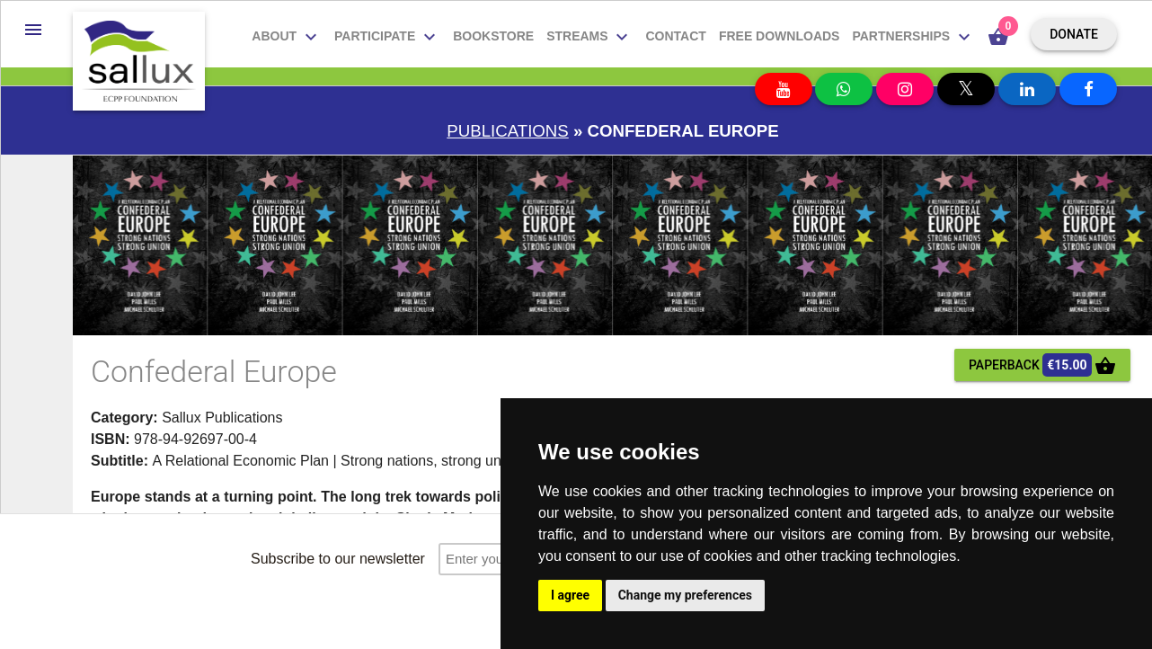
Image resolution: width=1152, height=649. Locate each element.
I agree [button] (570, 595)
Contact (675, 36)
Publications (507, 130)
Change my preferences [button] (685, 595)
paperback (1042, 365)
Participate (387, 37)
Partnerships (913, 37)
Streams (589, 37)
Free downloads (779, 36)
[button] (33, 29)
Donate (1074, 34)
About (287, 37)
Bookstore (493, 36)
